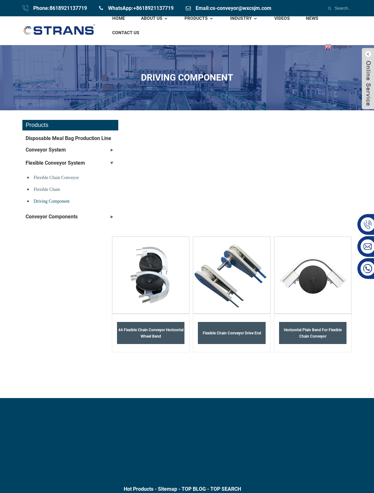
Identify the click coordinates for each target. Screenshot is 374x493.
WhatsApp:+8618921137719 (141, 8)
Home (118, 18)
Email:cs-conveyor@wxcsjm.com (233, 8)
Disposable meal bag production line (68, 138)
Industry (244, 18)
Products (199, 18)
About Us (155, 18)
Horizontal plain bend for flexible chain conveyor (313, 333)
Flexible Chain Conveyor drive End (232, 333)
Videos (282, 18)
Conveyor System (46, 150)
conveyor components (52, 217)
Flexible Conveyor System (55, 163)
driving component (51, 201)
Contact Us (125, 32)
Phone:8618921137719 (60, 8)
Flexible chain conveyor (56, 177)
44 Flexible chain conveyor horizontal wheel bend (150, 333)
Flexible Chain (47, 189)
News (312, 18)
